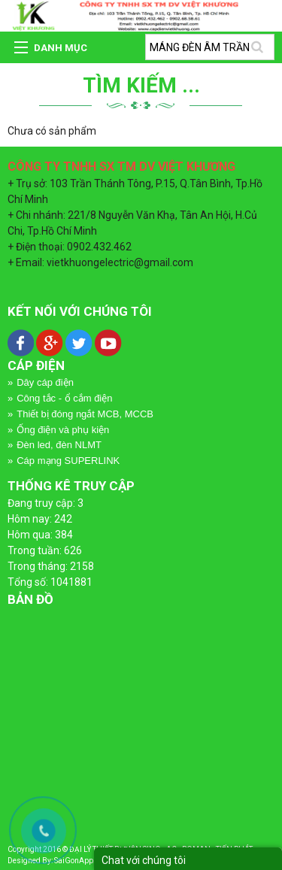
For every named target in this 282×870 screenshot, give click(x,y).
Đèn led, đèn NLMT (59, 444)
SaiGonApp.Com (82, 860)
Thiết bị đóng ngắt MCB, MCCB (85, 414)
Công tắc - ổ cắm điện (64, 398)
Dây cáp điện (45, 382)
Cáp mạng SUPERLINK (68, 460)
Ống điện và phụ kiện (63, 429)
